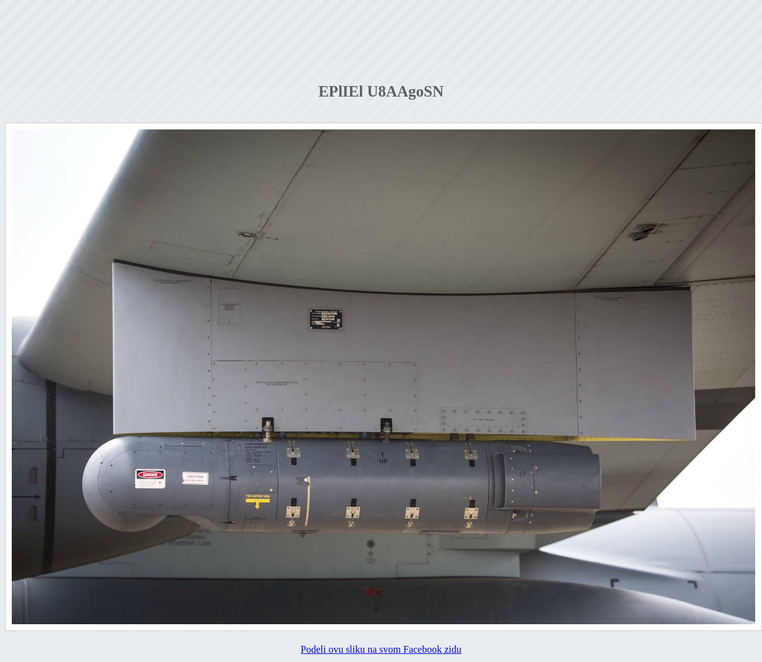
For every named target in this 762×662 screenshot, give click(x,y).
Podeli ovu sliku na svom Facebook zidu (381, 649)
